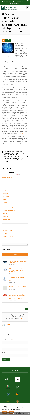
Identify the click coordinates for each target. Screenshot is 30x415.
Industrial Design (7, 219)
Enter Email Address (7, 339)
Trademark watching (7, 205)
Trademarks (5, 202)
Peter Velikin (9, 324)
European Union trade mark (9, 207)
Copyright (5, 213)
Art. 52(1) (4, 91)
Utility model (6, 193)
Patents (4, 190)
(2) (9, 91)
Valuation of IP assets (8, 236)
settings (18, 409)
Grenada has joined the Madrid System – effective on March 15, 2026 (16, 279)
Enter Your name (6, 346)
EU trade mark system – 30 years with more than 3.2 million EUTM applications (17, 270)
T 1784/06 (20, 133)
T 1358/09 (12, 122)
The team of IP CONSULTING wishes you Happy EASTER (17, 287)
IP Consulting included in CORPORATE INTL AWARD (18, 262)
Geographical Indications (9, 210)
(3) (13, 91)
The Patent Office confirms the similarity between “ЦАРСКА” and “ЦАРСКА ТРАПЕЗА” (14, 153)
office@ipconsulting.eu (14, 3)
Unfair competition (7, 224)
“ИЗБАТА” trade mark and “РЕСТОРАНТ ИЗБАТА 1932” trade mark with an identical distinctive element (13, 159)
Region (3, 352)
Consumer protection (8, 230)
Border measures (7, 227)
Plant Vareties (6, 196)
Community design (7, 222)
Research (5, 199)
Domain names (6, 216)
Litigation (5, 233)
